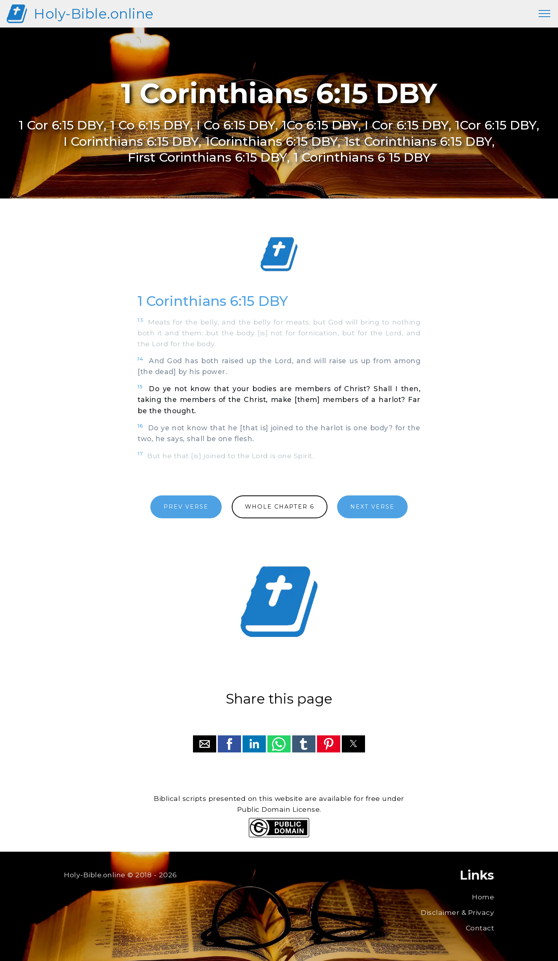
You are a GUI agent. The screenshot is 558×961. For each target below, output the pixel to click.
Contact (480, 928)
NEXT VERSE (372, 506)
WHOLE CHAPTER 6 (279, 506)
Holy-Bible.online (94, 13)
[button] (204, 743)
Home (483, 897)
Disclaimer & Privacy (457, 912)
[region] (279, 254)
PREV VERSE (186, 506)
